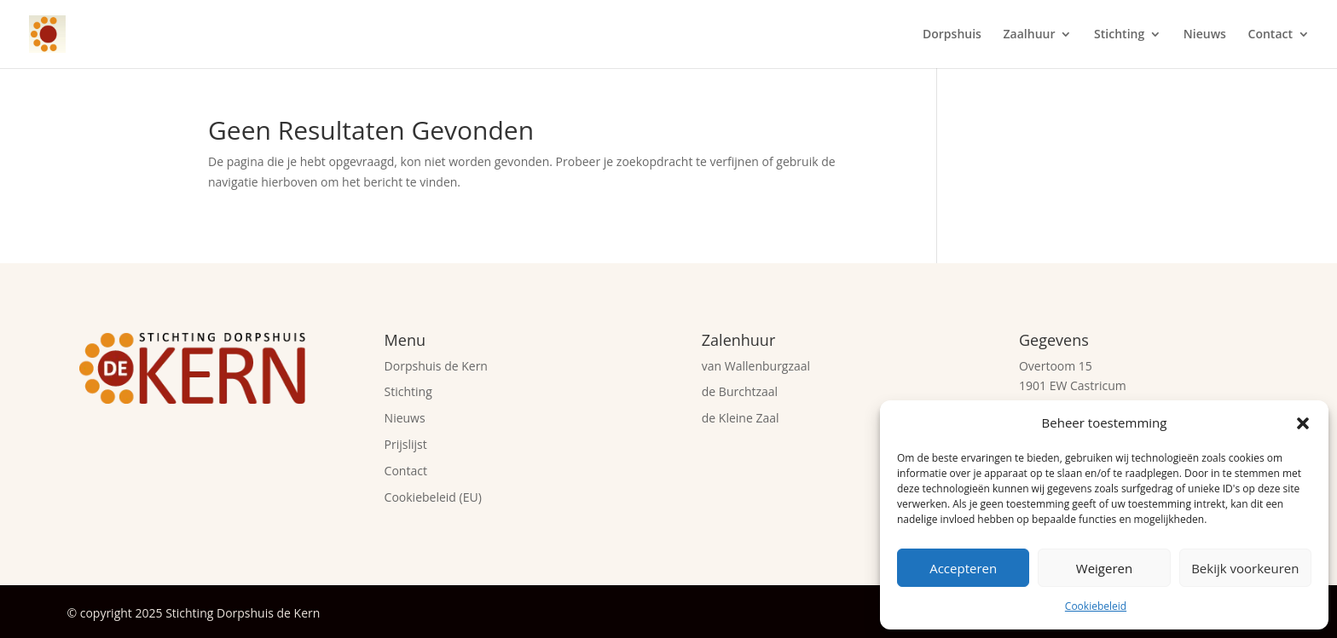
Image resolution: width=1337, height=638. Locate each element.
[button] (1302, 423)
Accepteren (963, 568)
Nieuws (1205, 35)
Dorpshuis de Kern (436, 366)
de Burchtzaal (740, 391)
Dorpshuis (952, 35)
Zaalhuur (1030, 35)
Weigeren (1104, 568)
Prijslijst (406, 444)
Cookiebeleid (1095, 606)
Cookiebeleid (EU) (433, 497)
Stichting (1119, 35)
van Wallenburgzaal (756, 366)
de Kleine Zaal (740, 418)
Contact (1270, 35)
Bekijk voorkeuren (1245, 568)
